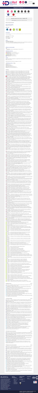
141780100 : (8, 253)
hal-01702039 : (9, 121)
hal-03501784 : (9, 90)
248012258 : (8, 311)
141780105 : (8, 247)
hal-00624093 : (9, 165)
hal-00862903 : (9, 137)
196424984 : (8, 304)
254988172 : (8, 348)
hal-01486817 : (9, 211)
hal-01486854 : (9, 144)
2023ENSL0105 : (9, 288)
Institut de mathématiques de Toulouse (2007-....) (15, 49)
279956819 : (8, 352)
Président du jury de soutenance (11, 66)
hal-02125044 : (9, 111)
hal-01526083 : (9, 106)
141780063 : (8, 255)
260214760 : (8, 332)
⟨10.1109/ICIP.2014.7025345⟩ (9, 153)
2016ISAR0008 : (9, 295)
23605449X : (8, 309)
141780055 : (8, 274)
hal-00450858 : (9, 196)
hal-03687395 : (9, 96)
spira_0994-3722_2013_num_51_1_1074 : (12, 218)
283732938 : (8, 337)
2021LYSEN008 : (9, 291)
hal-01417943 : (9, 127)
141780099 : (8, 226)
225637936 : (8, 346)
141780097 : (8, 257)
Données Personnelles (30, 391)
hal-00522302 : (9, 188)
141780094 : (8, 269)
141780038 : (8, 277)
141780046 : (8, 265)
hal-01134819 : (9, 154)
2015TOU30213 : (9, 324)
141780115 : (8, 229)
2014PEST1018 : (9, 370)
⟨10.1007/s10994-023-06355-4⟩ (10, 92)
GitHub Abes (15, 383)
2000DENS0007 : (9, 74)
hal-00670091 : (9, 168)
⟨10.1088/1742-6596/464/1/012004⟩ (21, 161)
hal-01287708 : (9, 135)
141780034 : (8, 278)
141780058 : (8, 266)
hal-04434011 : (9, 86)
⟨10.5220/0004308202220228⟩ (10, 158)
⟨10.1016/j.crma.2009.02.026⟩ (9, 208)
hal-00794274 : (9, 159)
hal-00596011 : (9, 173)
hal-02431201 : (9, 109)
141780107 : (8, 263)
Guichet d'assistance (28, 378)
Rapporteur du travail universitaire (11, 67)
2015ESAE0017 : (9, 326)
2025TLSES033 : (9, 319)
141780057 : (8, 227)
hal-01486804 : (9, 148)
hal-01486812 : (9, 206)
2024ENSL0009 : (9, 286)
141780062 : (8, 272)
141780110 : (8, 252)
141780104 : (8, 267)
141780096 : (8, 225)
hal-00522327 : (9, 201)
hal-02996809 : (9, 156)
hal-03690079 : (9, 93)
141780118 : (8, 238)
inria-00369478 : (9, 203)
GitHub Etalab (23, 381)
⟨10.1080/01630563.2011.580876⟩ (13, 179)
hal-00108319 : (9, 213)
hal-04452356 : (9, 84)
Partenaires (24, 391)
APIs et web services (15, 381)
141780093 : (8, 281)
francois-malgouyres (14, 52)
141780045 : (8, 259)
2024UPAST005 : (9, 339)
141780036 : (8, 280)
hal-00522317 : (9, 191)
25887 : (8, 76)
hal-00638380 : (9, 186)
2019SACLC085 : (9, 293)
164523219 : (8, 302)
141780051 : (8, 264)
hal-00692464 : (9, 163)
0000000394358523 (13, 55)
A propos (21, 391)
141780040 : (8, 276)
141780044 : (8, 242)
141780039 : (8, 244)
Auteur (8, 64)
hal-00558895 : (9, 176)
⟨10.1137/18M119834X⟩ (15, 117)
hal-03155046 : (9, 131)
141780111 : (8, 233)
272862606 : (8, 355)
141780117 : (8, 246)
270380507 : (8, 299)
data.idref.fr (15, 382)
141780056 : (8, 254)
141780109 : (8, 243)
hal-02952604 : (9, 114)
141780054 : (8, 268)
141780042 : (8, 249)
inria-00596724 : (9, 180)
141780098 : (8, 222)
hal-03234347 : (9, 103)
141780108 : (8, 248)
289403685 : (8, 314)
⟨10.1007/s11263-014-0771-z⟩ (12, 139)
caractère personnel (18, 33)
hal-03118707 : (9, 101)
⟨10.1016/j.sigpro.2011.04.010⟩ (26, 187)
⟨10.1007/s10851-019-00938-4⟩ (19, 113)
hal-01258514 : (9, 130)
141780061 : (8, 228)
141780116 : (8, 236)
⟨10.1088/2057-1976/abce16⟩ (13, 105)
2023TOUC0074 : (9, 321)
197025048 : (8, 350)
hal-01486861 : (9, 170)
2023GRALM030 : (9, 361)
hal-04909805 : (9, 79)
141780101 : (8, 250)
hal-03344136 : (9, 118)
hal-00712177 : (9, 216)
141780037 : (8, 230)
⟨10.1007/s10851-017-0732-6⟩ (13, 126)
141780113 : (8, 240)
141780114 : (8, 251)
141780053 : (8, 271)
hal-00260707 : (9, 178)
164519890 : (8, 317)
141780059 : (8, 270)
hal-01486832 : (9, 140)
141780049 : (8, 275)
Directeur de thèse (9, 65)
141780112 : (8, 232)
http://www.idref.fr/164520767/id (20, 20)
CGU (35, 391)
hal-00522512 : (9, 194)
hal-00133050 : (9, 198)
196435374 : (8, 306)
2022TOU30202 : (9, 290)
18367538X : (8, 358)
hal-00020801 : (9, 209)
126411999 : (8, 72)
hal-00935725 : (9, 151)
